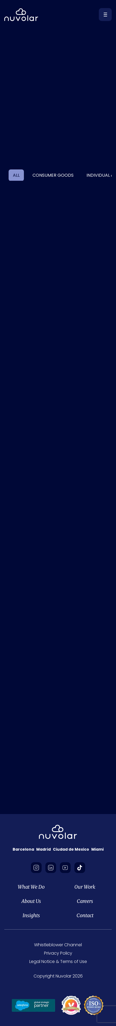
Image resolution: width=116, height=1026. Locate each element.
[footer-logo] (58, 832)
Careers (85, 901)
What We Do (31, 887)
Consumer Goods (53, 175)
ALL (16, 175)
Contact (85, 915)
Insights (31, 915)
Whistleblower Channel (58, 945)
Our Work (84, 887)
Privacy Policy (58, 953)
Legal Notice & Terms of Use (58, 961)
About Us (31, 901)
